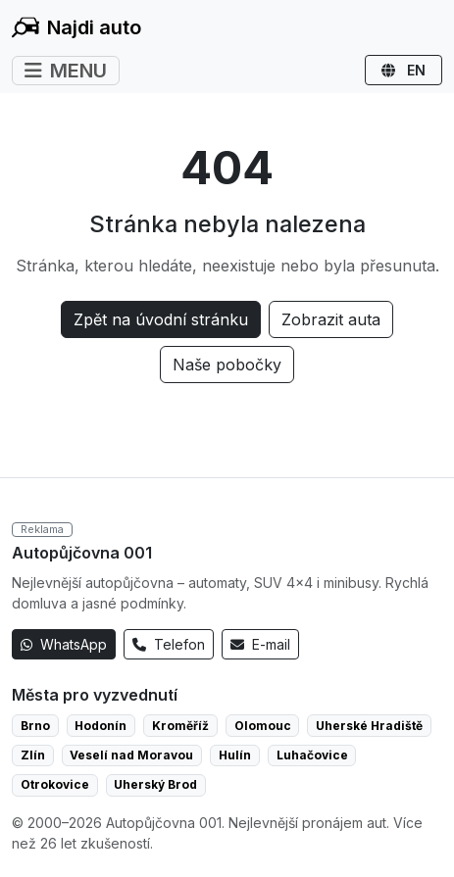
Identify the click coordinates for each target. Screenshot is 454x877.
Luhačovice (312, 755)
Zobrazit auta (330, 319)
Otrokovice (55, 784)
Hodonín (100, 725)
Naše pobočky (227, 364)
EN (403, 70)
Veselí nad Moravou (131, 755)
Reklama (42, 529)
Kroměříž (180, 725)
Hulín (235, 755)
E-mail (260, 644)
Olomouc (262, 725)
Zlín (33, 755)
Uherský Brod (155, 784)
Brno (35, 725)
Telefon (168, 644)
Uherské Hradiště (369, 725)
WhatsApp (64, 644)
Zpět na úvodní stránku (161, 319)
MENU (66, 70)
